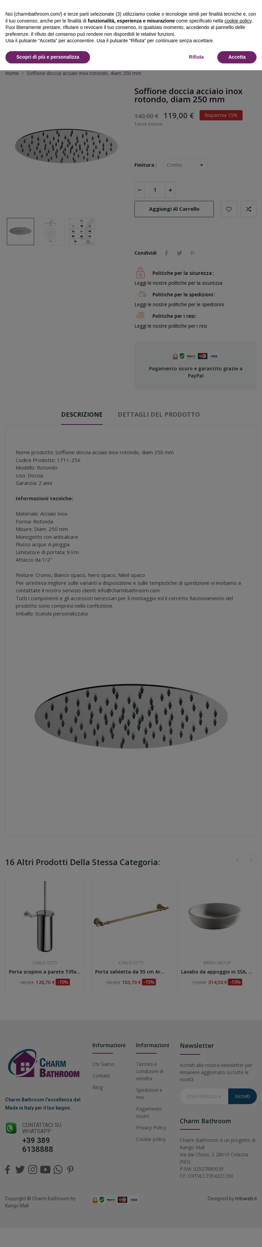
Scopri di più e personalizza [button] (47, 57)
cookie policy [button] (237, 21)
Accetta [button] (237, 57)
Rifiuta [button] (196, 57)
